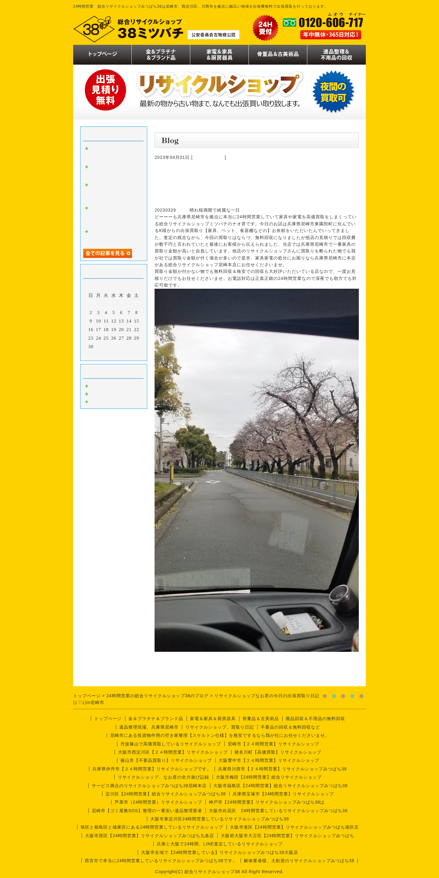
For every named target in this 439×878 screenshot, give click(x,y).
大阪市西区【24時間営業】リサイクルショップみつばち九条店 (149, 835)
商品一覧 (99, 393)
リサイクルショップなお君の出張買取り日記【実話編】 (113, 236)
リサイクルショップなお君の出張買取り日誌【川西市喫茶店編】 (113, 153)
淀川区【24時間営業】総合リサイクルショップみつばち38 (165, 793)
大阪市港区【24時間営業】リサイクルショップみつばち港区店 (294, 827)
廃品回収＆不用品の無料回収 (315, 718)
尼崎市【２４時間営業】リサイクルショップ (273, 743)
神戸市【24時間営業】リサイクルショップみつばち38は (267, 802)
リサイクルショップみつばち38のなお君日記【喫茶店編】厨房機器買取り (113, 192)
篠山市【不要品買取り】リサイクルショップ (166, 760)
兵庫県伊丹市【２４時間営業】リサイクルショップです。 (151, 768)
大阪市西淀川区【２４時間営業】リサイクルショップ (173, 752)
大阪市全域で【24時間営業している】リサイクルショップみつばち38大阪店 (219, 852)
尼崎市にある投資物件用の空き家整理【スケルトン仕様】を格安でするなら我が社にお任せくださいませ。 (220, 735)
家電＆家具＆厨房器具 (213, 718)
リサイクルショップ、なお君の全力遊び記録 (163, 777)
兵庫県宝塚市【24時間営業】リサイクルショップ (283, 793)
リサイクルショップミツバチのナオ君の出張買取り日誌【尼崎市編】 (113, 215)
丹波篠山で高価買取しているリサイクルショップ (170, 743)
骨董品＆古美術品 (260, 718)
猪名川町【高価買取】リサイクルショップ (277, 752)
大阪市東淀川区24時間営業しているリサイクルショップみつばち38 (219, 818)
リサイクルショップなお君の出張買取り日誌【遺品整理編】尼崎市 (113, 171)
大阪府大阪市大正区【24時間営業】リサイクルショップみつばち (287, 835)
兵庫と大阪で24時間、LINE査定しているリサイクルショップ (220, 843)
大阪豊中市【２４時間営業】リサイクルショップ (269, 760)
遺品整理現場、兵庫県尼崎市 (149, 727)
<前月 (101, 354)
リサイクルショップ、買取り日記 (219, 727)
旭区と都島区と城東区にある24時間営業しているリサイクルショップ (151, 827)
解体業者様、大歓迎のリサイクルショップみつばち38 (299, 860)
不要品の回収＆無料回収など (290, 727)
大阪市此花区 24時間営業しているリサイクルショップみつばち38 (278, 810)
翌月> (126, 354)
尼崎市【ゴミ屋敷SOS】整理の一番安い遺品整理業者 (147, 810)
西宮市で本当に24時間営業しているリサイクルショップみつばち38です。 (161, 860)
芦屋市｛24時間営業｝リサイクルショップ (158, 802)
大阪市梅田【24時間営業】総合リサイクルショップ (269, 777)
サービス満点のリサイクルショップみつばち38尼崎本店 (149, 785)
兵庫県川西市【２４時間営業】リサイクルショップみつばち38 (282, 768)
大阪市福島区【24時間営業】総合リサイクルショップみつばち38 (280, 785)
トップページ (108, 718)
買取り (96, 385)
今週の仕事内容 (209, 157)
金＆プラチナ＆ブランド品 (155, 718)
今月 (114, 354)
